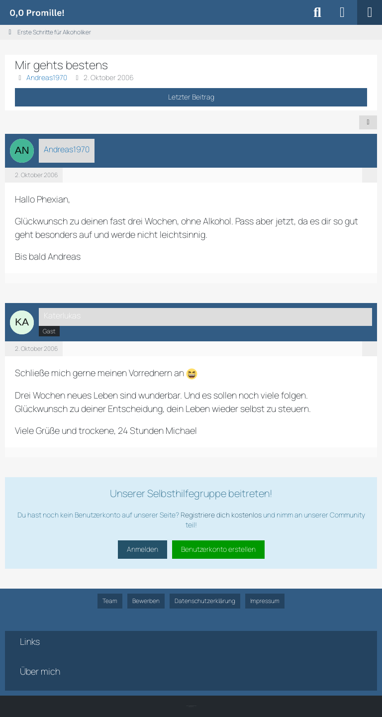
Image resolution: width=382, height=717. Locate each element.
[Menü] (369, 12)
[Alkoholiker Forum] (37, 12)
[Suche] (317, 12)
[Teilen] (368, 122)
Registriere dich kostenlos (221, 514)
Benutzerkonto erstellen (218, 549)
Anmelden (142, 549)
